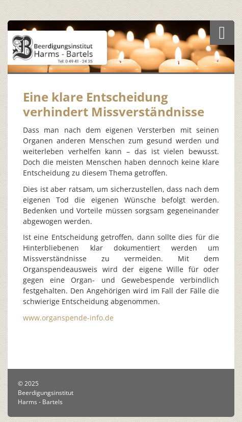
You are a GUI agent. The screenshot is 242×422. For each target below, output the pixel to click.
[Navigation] (222, 32)
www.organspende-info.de (68, 317)
